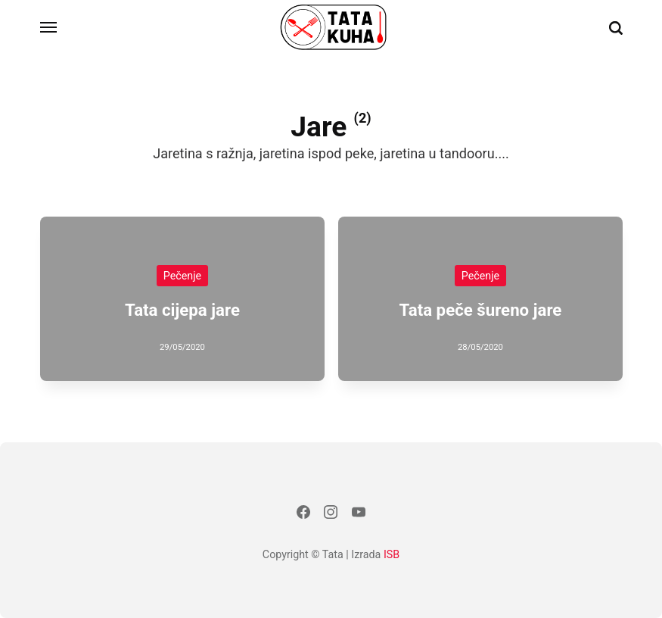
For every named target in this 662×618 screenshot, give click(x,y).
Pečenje (181, 275)
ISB (391, 554)
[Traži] (616, 28)
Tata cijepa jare (181, 309)
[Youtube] (358, 514)
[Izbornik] (49, 27)
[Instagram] (330, 514)
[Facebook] (303, 514)
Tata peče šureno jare (480, 309)
